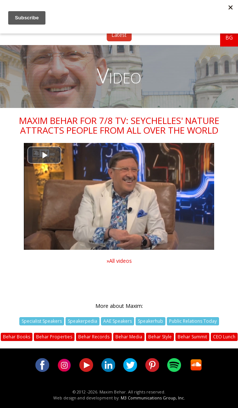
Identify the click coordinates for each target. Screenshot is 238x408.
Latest (119, 34)
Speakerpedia (82, 321)
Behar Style (160, 337)
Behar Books (16, 337)
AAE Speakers (117, 321)
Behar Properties (54, 337)
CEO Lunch (224, 337)
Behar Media (128, 337)
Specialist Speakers (42, 321)
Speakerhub (150, 321)
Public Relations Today (193, 321)
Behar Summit (192, 337)
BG (229, 37)
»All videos (119, 260)
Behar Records (94, 337)
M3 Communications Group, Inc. (153, 398)
